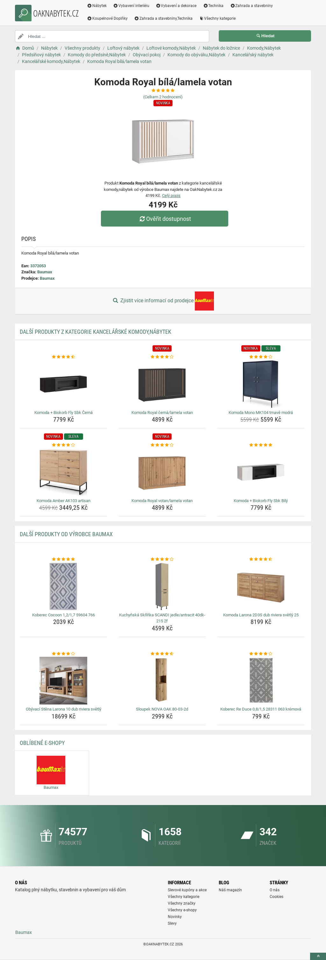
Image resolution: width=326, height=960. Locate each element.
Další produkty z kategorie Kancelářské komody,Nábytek (95, 331)
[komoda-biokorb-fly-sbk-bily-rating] (260, 445)
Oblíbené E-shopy (42, 742)
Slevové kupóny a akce (187, 890)
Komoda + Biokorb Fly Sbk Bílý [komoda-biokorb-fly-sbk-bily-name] (261, 500)
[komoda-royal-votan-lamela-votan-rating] (162, 445)
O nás (275, 890)
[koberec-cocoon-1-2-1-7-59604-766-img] (63, 586)
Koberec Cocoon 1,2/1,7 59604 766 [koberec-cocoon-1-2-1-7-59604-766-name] (63, 615)
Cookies (276, 896)
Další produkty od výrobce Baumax (66, 534)
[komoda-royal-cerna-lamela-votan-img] (162, 384)
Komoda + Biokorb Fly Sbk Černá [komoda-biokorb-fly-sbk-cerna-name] (63, 412)
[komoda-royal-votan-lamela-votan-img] (162, 472)
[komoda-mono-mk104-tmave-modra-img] (260, 384)
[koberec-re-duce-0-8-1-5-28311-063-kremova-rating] (260, 654)
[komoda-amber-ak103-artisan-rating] (63, 445)
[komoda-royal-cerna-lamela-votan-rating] (162, 357)
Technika (213, 6)
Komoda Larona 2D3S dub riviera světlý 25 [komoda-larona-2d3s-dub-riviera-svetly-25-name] (261, 615)
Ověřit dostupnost (164, 218)
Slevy (172, 923)
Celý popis (171, 195)
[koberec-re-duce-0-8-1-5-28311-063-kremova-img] (260, 680)
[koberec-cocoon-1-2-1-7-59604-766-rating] (63, 559)
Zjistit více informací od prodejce (163, 301)
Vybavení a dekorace (176, 6)
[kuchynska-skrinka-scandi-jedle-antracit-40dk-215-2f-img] (162, 586)
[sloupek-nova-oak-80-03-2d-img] (162, 680)
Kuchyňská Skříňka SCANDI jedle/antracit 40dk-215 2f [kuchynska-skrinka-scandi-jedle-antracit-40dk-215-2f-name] (162, 618)
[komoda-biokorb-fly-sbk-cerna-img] (63, 384)
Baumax (44, 272)
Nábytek (97, 6)
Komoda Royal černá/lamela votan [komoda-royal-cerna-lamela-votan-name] (162, 412)
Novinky (175, 916)
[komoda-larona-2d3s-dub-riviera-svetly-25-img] (260, 586)
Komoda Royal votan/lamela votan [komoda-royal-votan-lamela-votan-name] (162, 500)
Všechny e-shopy (182, 910)
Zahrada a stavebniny (251, 6)
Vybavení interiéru (131, 6)
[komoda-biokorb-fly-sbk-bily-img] (260, 472)
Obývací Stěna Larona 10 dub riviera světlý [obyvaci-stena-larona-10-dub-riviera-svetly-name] (63, 709)
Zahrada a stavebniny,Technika (163, 18)
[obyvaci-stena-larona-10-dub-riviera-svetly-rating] (63, 654)
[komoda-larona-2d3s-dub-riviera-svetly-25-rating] (260, 559)
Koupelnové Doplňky (107, 18)
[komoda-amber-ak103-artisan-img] (63, 472)
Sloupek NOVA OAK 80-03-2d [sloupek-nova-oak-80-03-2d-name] (162, 709)
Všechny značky (181, 903)
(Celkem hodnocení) (163, 97)
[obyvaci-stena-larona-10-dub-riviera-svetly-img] (63, 680)
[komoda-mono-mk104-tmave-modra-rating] (260, 357)
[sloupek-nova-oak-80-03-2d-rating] (162, 654)
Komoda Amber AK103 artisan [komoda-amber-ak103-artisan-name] (63, 500)
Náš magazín (230, 890)
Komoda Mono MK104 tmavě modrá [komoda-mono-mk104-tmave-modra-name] (261, 412)
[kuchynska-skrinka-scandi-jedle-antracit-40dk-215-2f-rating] (162, 559)
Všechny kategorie (217, 18)
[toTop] (318, 956)
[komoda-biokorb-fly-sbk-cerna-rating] (63, 357)
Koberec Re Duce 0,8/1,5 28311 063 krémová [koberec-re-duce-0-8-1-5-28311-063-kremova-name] (260, 709)
